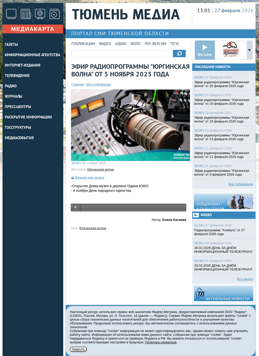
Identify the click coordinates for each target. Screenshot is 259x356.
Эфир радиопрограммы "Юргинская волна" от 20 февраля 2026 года (221, 102)
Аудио (120, 44)
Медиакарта (33, 29)
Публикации (83, 44)
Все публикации (99, 84)
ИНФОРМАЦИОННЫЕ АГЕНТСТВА (32, 55)
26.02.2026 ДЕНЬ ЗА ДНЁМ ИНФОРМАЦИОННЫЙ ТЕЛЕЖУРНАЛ (223, 250)
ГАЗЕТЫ (11, 45)
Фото (135, 44)
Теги (174, 44)
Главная (77, 84)
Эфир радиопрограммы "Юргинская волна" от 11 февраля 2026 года (221, 155)
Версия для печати (89, 177)
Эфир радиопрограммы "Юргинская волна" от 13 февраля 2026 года (221, 137)
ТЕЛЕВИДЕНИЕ (17, 76)
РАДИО (11, 86)
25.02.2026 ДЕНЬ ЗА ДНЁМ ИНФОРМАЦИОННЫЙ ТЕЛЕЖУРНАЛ (223, 267)
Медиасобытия (19, 138)
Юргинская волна (100, 169)
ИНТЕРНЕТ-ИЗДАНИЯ (22, 65)
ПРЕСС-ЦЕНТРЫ (18, 107)
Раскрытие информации (28, 117)
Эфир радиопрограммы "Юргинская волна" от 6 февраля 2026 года (221, 172)
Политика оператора (161, 342)
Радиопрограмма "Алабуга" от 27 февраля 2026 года (219, 232)
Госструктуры (18, 127)
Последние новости (212, 67)
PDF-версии (155, 44)
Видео (105, 44)
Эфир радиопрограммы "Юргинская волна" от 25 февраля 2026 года (221, 84)
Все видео (245, 279)
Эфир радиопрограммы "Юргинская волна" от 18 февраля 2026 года (221, 119)
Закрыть (78, 349)
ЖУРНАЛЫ (13, 96)
